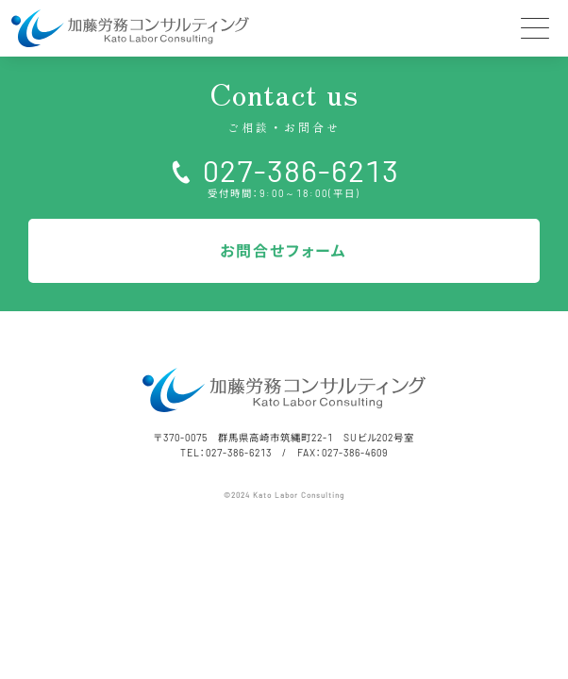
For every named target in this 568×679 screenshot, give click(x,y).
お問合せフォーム (283, 250)
